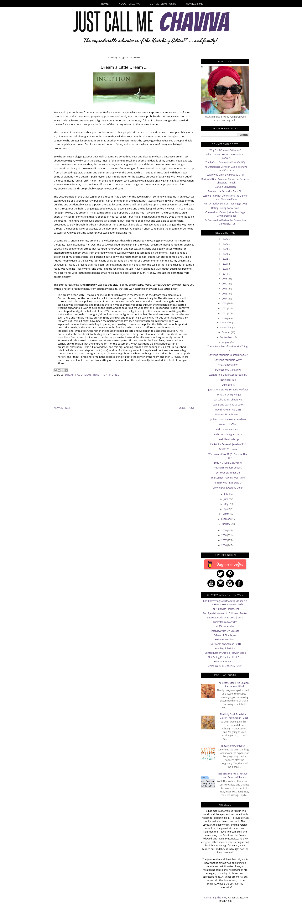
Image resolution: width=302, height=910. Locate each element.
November (226, 327)
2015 (225, 293)
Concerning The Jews (215, 897)
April (226, 509)
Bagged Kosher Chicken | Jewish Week (225, 652)
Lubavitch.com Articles (225, 622)
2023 (226, 254)
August (226, 342)
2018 (225, 278)
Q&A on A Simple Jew (225, 635)
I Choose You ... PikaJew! (228, 369)
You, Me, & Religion (225, 648)
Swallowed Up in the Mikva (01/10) (225, 174)
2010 (224, 318)
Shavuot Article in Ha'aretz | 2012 (225, 617)
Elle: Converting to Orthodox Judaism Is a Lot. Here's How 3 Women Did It (225, 602)
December (226, 322)
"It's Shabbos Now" (228, 364)
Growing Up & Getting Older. (228, 487)
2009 (224, 530)
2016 (225, 288)
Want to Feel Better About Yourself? (228, 374)
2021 (226, 263)
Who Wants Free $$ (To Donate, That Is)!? (228, 456)
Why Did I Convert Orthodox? (225, 150)
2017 (225, 283)
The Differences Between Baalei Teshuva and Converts (225, 168)
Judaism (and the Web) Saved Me (228, 419)
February (226, 519)
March (226, 514)
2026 (226, 239)
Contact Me (194, 4)
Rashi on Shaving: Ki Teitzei (228, 434)
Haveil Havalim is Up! (228, 439)
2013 (224, 303)
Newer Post (62, 407)
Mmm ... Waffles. (228, 424)
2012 (224, 308)
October (226, 332)
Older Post (186, 407)
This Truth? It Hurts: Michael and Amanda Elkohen (233, 775)
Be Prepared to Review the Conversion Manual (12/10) (225, 222)
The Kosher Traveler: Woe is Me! (228, 477)
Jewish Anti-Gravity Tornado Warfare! (228, 389)
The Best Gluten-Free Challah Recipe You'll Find (233, 684)
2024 (226, 249)
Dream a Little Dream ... (228, 414)
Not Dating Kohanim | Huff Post (225, 657)
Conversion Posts (163, 4)
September (226, 337)
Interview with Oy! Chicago (225, 630)
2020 (226, 268)
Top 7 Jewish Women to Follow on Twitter (225, 613)
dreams (86, 374)
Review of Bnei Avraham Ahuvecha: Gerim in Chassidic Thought (225, 180)
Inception (100, 374)
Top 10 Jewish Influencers (225, 609)
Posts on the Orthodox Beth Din (225, 191)
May (226, 504)
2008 (224, 535)
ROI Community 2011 (225, 661)
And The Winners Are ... (228, 429)
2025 (226, 244)
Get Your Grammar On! (228, 472)
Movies (114, 374)
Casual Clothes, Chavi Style (228, 399)
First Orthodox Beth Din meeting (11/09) (225, 203)
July (226, 494)
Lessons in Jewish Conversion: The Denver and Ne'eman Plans (225, 197)
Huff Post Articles (225, 626)
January (226, 524)
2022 (226, 258)
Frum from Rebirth (225, 639)
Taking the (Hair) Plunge (228, 394)
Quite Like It (228, 384)
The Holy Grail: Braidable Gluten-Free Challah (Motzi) (234, 716)
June (226, 499)
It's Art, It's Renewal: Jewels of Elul (228, 444)
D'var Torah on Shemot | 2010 (225, 644)
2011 (224, 313)
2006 (224, 545)
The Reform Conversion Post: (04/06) (225, 162)
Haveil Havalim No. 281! (228, 409)
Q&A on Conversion (225, 186)
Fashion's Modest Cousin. (228, 467)
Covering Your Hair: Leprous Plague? (228, 355)
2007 (224, 540)
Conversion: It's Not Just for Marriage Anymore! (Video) (225, 214)
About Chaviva (129, 4)
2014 (225, 298)
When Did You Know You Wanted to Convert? (225, 156)
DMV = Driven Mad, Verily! (228, 462)
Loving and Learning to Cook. (228, 404)
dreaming (72, 374)
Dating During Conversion (225, 208)
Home (105, 4)
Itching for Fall (228, 379)
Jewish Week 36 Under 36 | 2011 (225, 666)
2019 (226, 273)
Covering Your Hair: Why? (228, 360)
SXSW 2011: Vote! (228, 449)
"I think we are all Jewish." (228, 482)
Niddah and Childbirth (233, 745)
